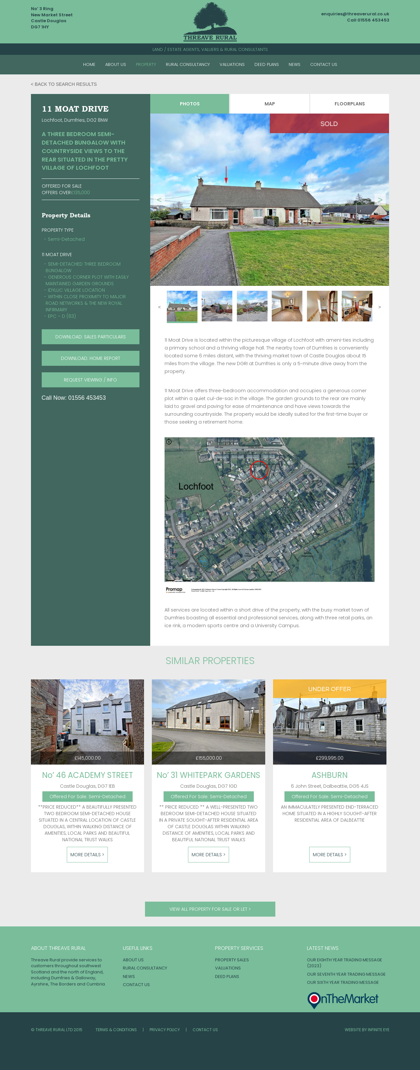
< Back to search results (64, 84)
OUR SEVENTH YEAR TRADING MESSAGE (346, 974)
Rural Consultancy (188, 64)
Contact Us (323, 64)
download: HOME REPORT (90, 358)
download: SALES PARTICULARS (90, 336)
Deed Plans (266, 64)
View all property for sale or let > (210, 909)
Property (146, 64)
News (294, 64)
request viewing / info (90, 380)
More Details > (87, 854)
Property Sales (232, 960)
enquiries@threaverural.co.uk (355, 14)
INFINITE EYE (378, 1029)
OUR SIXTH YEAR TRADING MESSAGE (343, 982)
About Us (115, 64)
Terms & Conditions (116, 1029)
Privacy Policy (165, 1029)
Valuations (232, 64)
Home (89, 64)
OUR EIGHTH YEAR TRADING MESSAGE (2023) (344, 963)
